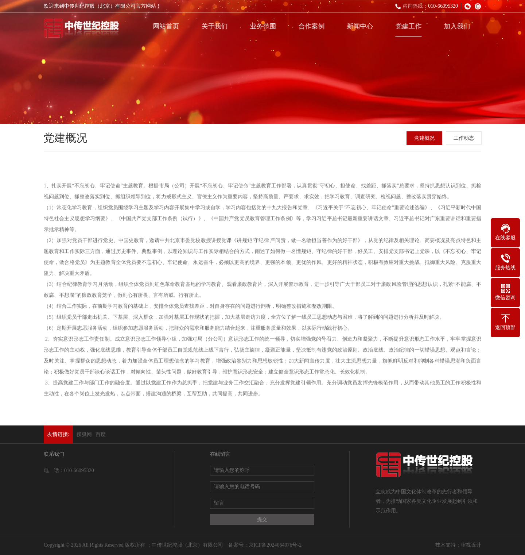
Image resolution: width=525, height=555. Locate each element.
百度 (101, 434)
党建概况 (425, 138)
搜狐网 (84, 434)
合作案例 (313, 26)
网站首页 (167, 26)
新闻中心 (361, 26)
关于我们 (216, 26)
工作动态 (464, 138)
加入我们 (458, 26)
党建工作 (410, 26)
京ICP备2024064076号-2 (275, 545)
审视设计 (471, 545)
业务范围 (264, 26)
